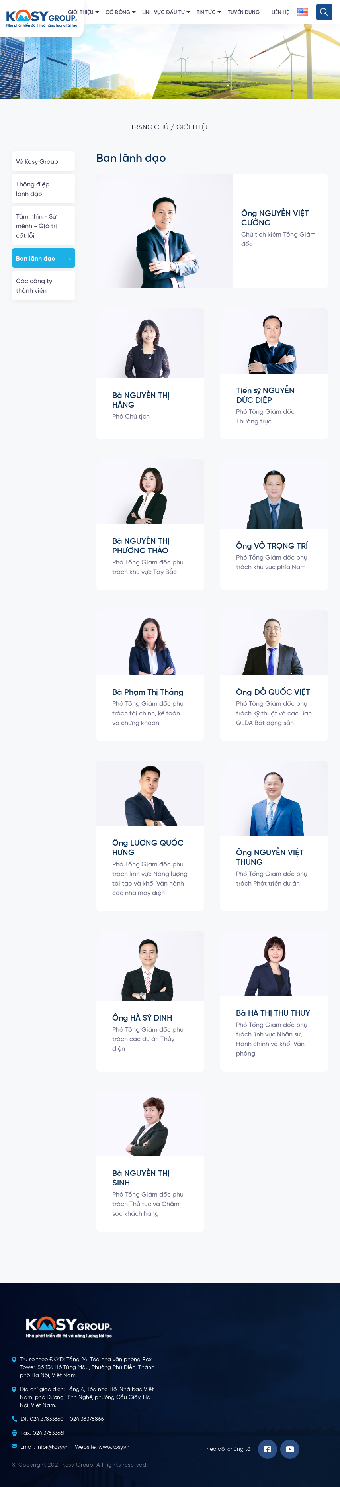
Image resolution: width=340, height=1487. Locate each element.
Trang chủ (149, 127)
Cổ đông (118, 12)
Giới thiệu (81, 12)
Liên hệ (280, 12)
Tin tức (206, 12)
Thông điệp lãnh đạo (43, 190)
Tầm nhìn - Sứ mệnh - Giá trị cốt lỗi (43, 226)
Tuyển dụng (244, 12)
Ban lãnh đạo (43, 259)
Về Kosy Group (43, 162)
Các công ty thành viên (43, 286)
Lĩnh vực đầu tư (163, 12)
